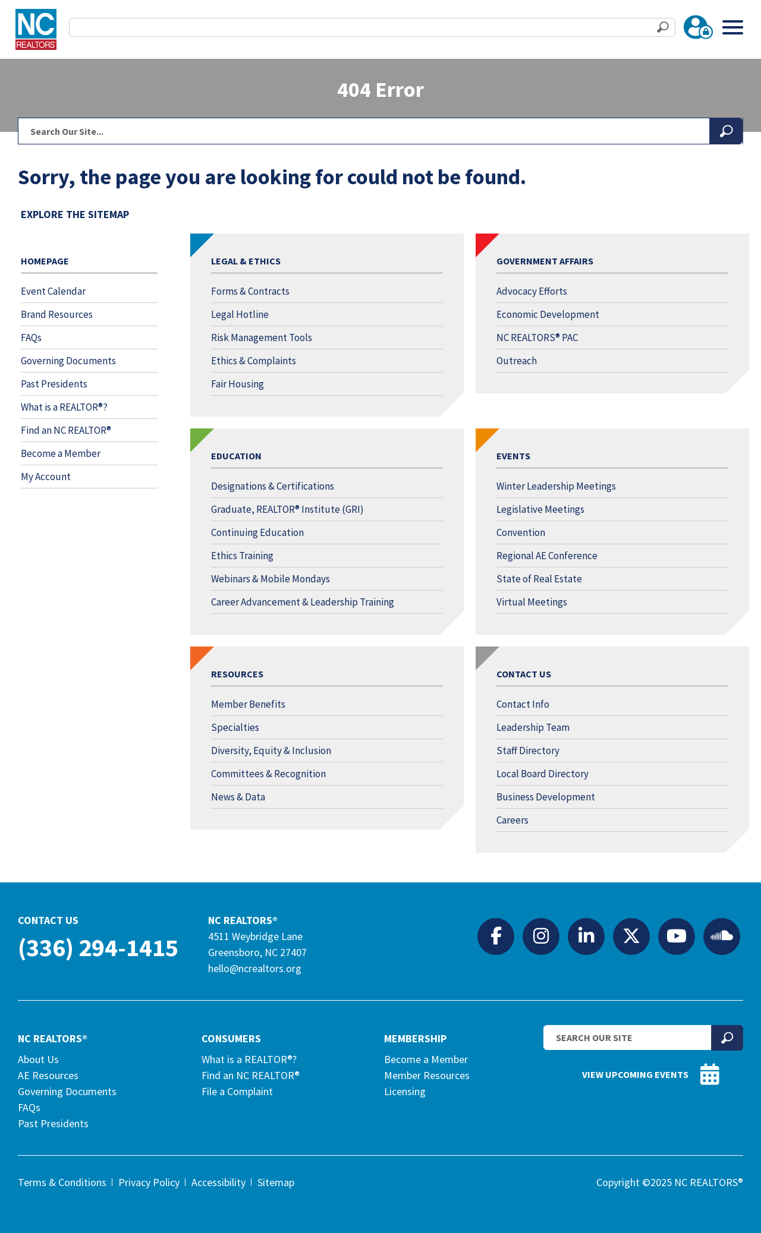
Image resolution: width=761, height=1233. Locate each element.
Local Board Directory (542, 773)
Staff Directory (527, 750)
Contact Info (522, 704)
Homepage (45, 261)
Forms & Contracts (250, 291)
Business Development (545, 796)
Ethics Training (242, 555)
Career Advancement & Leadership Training (302, 601)
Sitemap (275, 1182)
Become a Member (60, 453)
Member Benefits (248, 704)
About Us (38, 1059)
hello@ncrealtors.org (254, 968)
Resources (237, 674)
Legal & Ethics (246, 261)
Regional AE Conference (547, 555)
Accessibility (218, 1182)
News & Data (238, 796)
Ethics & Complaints (253, 360)
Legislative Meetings (540, 509)
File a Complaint (237, 1091)
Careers (512, 820)
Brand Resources (57, 314)
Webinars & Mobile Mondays (270, 578)
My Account (46, 476)
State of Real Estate (539, 578)
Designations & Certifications (272, 486)
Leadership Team (533, 727)
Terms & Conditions (62, 1182)
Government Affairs (544, 261)
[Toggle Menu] (732, 27)
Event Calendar (53, 291)
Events (513, 456)
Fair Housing (237, 383)
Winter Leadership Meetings (556, 486)
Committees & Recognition (268, 773)
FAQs (31, 337)
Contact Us (523, 674)
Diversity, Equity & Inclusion (271, 750)
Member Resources (427, 1075)
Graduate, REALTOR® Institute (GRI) (287, 509)
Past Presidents (54, 383)
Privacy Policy (149, 1182)
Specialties (235, 727)
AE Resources (48, 1075)
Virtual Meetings (531, 601)
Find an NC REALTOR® (66, 430)
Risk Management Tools (261, 337)
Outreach (516, 360)
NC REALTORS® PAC (537, 337)
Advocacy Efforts (531, 291)
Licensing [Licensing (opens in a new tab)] (405, 1091)
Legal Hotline (240, 314)
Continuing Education (257, 532)
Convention (520, 532)
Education (236, 456)
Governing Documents (68, 360)
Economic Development (547, 314)
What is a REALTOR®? (64, 407)
